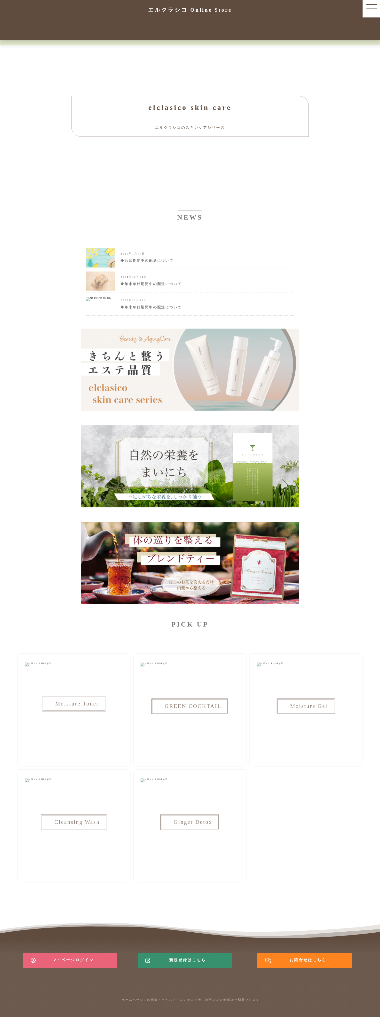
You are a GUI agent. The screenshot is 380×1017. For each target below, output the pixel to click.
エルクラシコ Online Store (190, 10)
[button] (371, 8)
